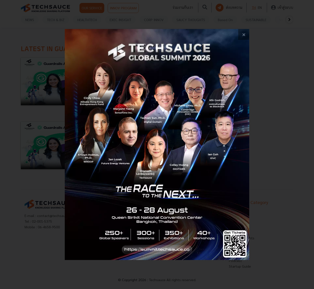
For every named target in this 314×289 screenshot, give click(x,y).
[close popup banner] (243, 34)
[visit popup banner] (157, 144)
